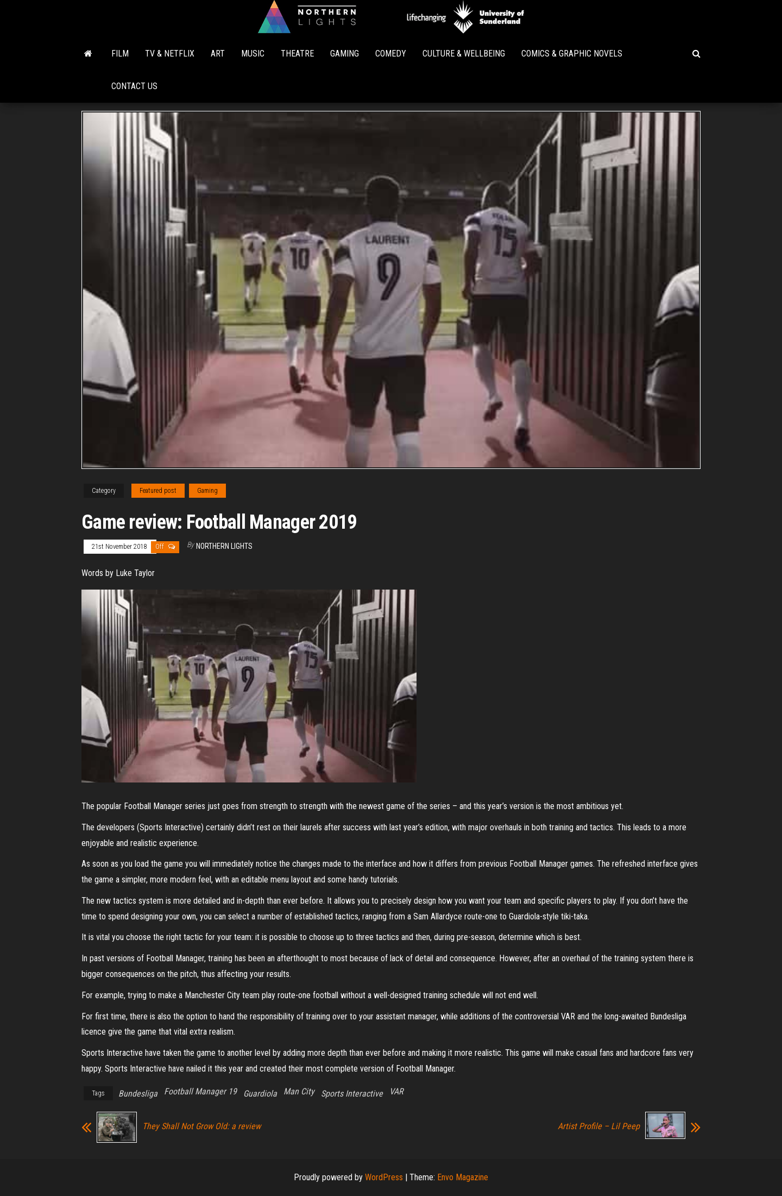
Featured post (158, 490)
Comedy (390, 53)
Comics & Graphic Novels (571, 53)
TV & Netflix (169, 53)
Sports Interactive (352, 1093)
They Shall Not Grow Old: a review (201, 1126)
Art (218, 53)
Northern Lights (224, 546)
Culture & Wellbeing (463, 53)
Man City (298, 1091)
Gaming (344, 53)
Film (120, 53)
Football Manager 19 (200, 1091)
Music (252, 53)
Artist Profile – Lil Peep (599, 1126)
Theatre (297, 53)
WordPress (384, 1177)
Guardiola (260, 1093)
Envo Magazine (462, 1177)
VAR (396, 1091)
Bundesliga (137, 1093)
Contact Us (134, 86)
